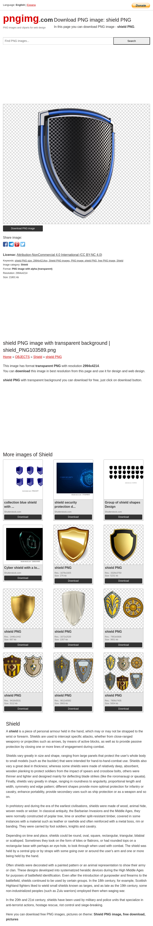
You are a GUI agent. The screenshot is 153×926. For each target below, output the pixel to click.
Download (23, 517)
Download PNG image (23, 228)
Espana (31, 4)
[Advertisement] (76, 76)
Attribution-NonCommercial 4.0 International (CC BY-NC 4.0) (59, 254)
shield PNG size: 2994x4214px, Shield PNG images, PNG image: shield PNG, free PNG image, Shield (69, 260)
